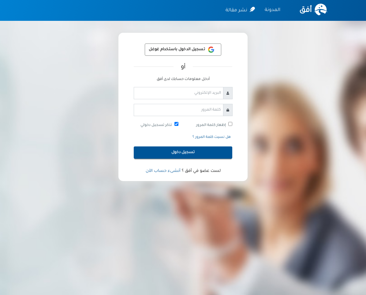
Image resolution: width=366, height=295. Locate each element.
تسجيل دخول (183, 152)
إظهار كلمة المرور (211, 125)
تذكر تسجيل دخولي (156, 125)
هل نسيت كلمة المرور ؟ (211, 137)
